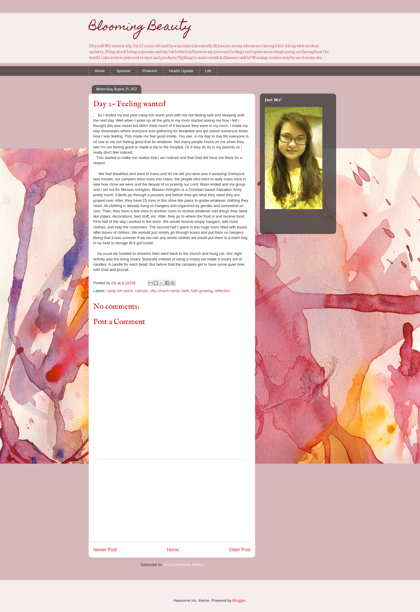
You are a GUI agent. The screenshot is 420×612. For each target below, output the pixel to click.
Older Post (239, 549)
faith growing (202, 291)
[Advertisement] (172, 500)
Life (208, 71)
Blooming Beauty (140, 27)
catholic (141, 291)
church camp (168, 291)
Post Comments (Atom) (183, 564)
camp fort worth (120, 291)
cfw (153, 291)
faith (185, 291)
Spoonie (123, 71)
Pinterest (149, 71)
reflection (222, 291)
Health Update (181, 71)
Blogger (238, 600)
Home (100, 71)
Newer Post (105, 549)
